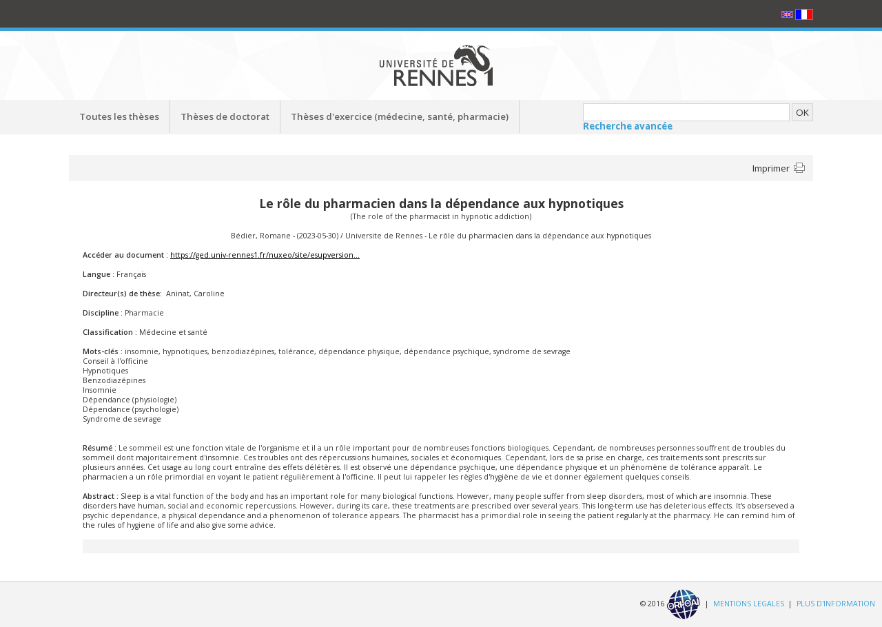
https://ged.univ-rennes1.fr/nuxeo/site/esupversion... (265, 255)
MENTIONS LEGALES (748, 603)
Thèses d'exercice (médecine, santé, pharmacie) (400, 116)
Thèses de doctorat (225, 116)
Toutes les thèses (119, 116)
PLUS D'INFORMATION (836, 603)
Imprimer (771, 168)
